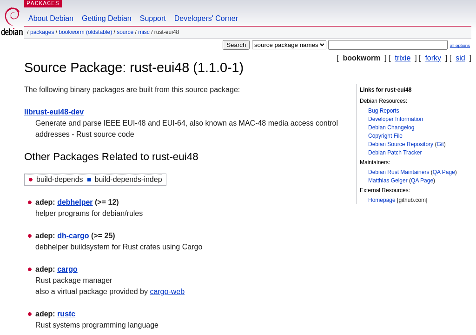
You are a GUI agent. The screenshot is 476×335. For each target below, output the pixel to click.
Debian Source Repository (400, 144)
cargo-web (167, 291)
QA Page (444, 172)
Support (153, 18)
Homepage (382, 200)
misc (144, 32)
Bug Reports (383, 110)
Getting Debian (107, 18)
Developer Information (395, 119)
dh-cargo (73, 236)
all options (460, 45)
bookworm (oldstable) (85, 32)
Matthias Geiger (388, 180)
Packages (42, 32)
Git (439, 144)
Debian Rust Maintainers (398, 172)
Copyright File (385, 136)
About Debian (50, 18)
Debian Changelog (391, 127)
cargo (67, 269)
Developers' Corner (206, 18)
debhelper (75, 202)
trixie (403, 58)
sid (460, 58)
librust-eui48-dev (54, 112)
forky (433, 58)
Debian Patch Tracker (395, 152)
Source (125, 32)
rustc (66, 314)
